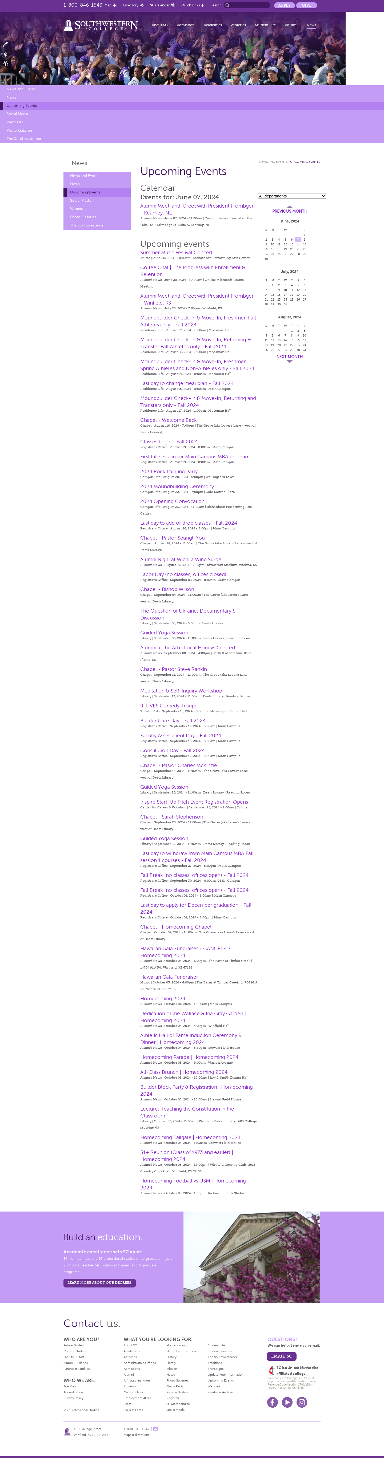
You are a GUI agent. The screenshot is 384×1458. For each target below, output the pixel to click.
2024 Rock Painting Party (169, 471)
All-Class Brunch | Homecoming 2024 (183, 1072)
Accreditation (73, 1392)
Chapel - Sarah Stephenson (171, 817)
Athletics (238, 25)
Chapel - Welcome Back (168, 420)
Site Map (69, 1386)
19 (285, 249)
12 (285, 244)
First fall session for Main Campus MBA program (195, 456)
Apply (284, 5)
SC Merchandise (178, 1404)
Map (108, 5)
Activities (130, 1357)
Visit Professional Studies (81, 1410)
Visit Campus (8, 54)
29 (304, 254)
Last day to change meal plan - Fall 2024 (187, 383)
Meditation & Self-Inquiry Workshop (181, 691)
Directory (130, 5)
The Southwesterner (24, 139)
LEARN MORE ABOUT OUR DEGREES (99, 1283)
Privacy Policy (73, 1398)
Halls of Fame (133, 1410)
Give (306, 5)
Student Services (220, 1351)
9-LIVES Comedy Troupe (169, 705)
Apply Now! (8, 44)
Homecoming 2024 (162, 998)
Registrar (172, 1398)
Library (171, 1363)
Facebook (272, 1402)
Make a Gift (8, 64)
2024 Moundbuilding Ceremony (177, 486)
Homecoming (176, 1345)
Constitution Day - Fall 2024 (172, 750)
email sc (281, 1356)
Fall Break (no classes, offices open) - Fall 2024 (194, 875)
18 (279, 249)
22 (304, 249)
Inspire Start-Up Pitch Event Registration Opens (194, 802)
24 (272, 254)
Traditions (215, 1363)
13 (291, 244)
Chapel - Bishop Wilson (167, 589)
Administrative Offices (140, 1363)
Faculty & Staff (73, 1357)
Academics (213, 25)
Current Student (75, 1351)
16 (266, 249)
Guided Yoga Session (164, 632)
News (311, 25)
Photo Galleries (20, 130)
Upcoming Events (22, 106)
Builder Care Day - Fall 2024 (173, 720)
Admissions (132, 1369)
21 (298, 249)
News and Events (21, 89)
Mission (171, 1369)
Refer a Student (177, 1392)
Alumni (291, 25)
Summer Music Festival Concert (176, 252)
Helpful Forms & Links (182, 1351)
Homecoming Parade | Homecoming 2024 (189, 1057)
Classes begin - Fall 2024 (169, 441)
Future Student (74, 1345)
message (155, 1429)
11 (279, 244)
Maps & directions (136, 1435)
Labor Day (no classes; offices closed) (183, 574)
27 (291, 254)
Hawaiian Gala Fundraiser (169, 977)
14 (298, 244)
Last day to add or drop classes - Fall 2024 (188, 523)
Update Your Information (225, 1374)
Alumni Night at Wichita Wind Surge (180, 559)
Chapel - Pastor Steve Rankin (173, 669)
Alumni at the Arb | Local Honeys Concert (187, 647)
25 (279, 254)
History (171, 1357)
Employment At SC (137, 1398)
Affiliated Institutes (137, 1380)
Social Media (17, 114)
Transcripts (215, 1369)
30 (266, 258)
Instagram (302, 1402)
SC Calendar (160, 5)
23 (266, 254)
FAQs (127, 1404)
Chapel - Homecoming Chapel (175, 927)
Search (216, 5)
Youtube (287, 1402)
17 (272, 249)
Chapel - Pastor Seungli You (172, 538)
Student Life (265, 25)
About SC (160, 25)
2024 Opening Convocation (172, 501)
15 (304, 244)
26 (285, 254)
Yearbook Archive (220, 1392)
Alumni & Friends (75, 1363)
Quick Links (190, 5)
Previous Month (289, 211)
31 (285, 304)
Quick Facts (174, 1386)
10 (272, 244)
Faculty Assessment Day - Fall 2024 (180, 735)
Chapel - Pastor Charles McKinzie (178, 765)
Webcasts (15, 122)
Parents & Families (76, 1369)
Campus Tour (133, 1392)
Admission (186, 25)
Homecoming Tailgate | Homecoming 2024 (190, 1137)
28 (298, 254)
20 (292, 249)
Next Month (290, 357)
